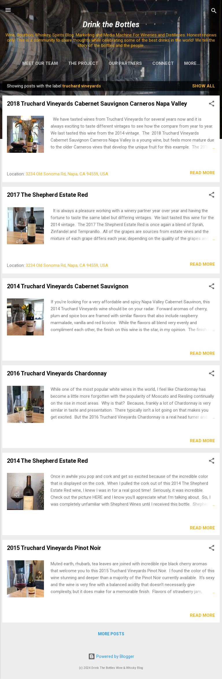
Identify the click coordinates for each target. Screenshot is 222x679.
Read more (202, 174)
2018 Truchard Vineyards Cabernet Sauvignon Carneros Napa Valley (97, 104)
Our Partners (118, 63)
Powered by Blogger (111, 656)
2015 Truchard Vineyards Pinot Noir (54, 549)
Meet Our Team (33, 63)
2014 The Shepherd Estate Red (47, 461)
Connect (155, 63)
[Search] (213, 12)
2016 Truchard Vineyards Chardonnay (57, 374)
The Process (192, 63)
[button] (211, 105)
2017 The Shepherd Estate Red (47, 195)
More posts (111, 635)
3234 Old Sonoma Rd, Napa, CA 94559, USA (67, 175)
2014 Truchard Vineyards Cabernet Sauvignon (67, 287)
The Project (76, 63)
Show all (203, 87)
